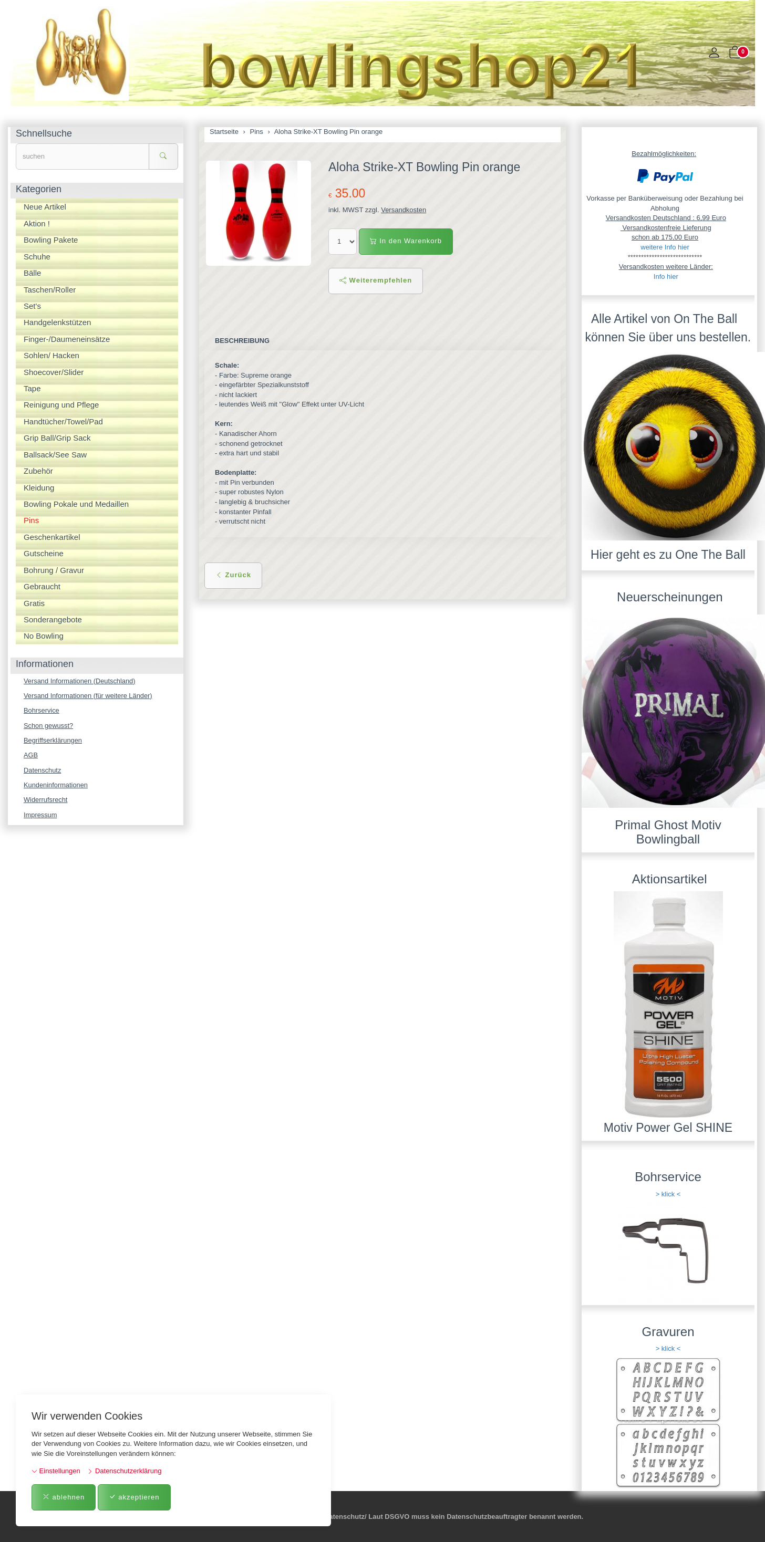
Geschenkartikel (52, 537)
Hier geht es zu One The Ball (668, 554)
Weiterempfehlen (375, 280)
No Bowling (44, 635)
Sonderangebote (53, 619)
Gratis (34, 603)
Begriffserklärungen (53, 741)
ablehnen (64, 1497)
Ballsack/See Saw (55, 454)
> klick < (668, 1194)
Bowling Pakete (51, 239)
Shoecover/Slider (54, 372)
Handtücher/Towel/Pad (63, 421)
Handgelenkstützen (57, 322)
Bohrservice (42, 711)
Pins (31, 520)
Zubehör (38, 470)
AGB (31, 755)
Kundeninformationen (56, 785)
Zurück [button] (233, 575)
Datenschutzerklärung (124, 1471)
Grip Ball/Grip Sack (57, 437)
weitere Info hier (664, 247)
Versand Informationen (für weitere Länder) (89, 696)
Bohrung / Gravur (54, 570)
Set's (32, 305)
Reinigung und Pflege (61, 404)
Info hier (666, 276)
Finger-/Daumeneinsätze (67, 339)
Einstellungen (56, 1471)
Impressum (40, 816)
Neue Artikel (45, 206)
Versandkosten (403, 210)
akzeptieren (134, 1497)
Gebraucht (42, 586)
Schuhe (37, 256)
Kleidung (39, 487)
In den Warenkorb (406, 241)
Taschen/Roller (50, 289)
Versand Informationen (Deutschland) (80, 681)
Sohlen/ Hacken (51, 355)
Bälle (32, 272)
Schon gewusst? (49, 726)
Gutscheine (44, 553)
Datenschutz (42, 771)
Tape (32, 388)
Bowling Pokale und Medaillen (76, 503)
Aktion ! (37, 223)
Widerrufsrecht (46, 801)
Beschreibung (242, 341)
